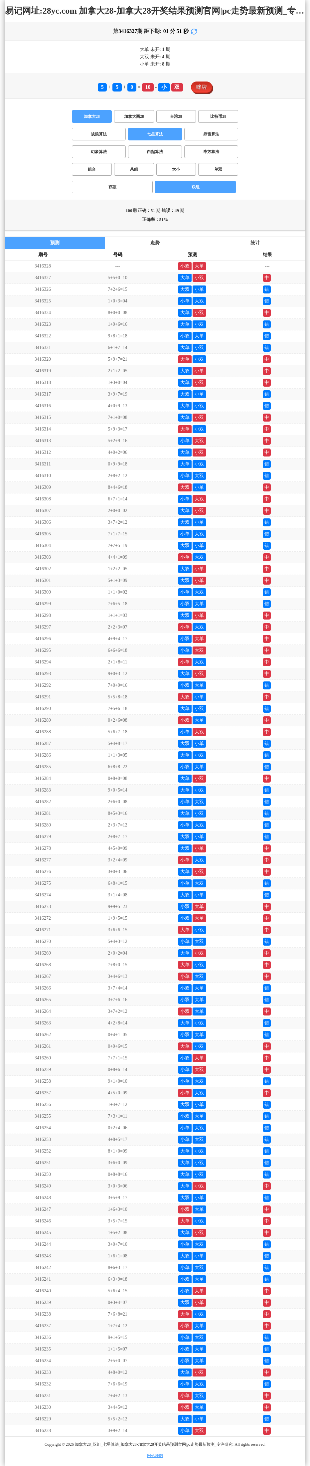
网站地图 (155, 1455)
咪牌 (201, 87)
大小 (176, 169)
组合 (92, 169)
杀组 (134, 169)
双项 (112, 187)
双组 (196, 187)
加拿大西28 (134, 116)
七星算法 (155, 134)
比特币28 (218, 116)
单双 (218, 169)
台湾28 (176, 116)
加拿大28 (92, 116)
